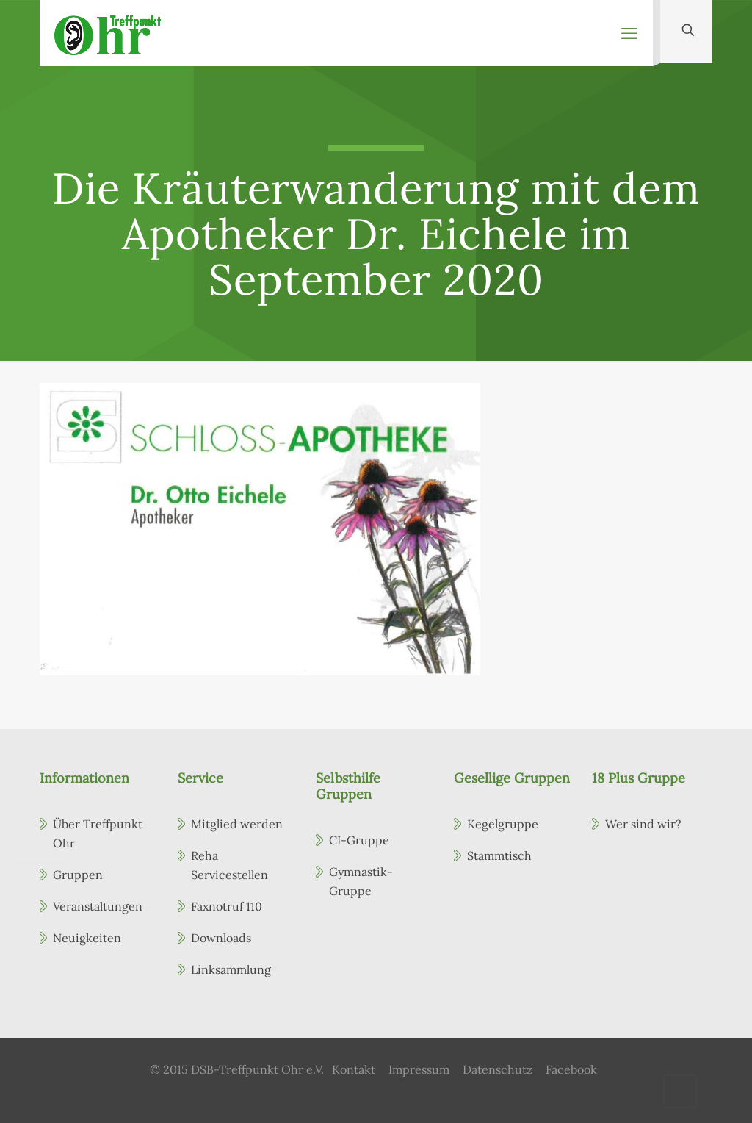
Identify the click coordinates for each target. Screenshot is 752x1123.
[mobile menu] (629, 33)
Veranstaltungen (97, 906)
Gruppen (78, 874)
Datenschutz (497, 1069)
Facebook (571, 1069)
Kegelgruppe (502, 824)
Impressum (418, 1069)
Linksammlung (231, 969)
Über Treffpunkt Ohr (97, 833)
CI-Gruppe (359, 840)
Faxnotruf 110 (226, 906)
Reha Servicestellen (229, 865)
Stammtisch (499, 855)
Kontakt (353, 1069)
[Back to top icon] (680, 1091)
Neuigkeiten (87, 937)
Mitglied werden (237, 824)
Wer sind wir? (643, 824)
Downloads (221, 937)
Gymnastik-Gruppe (361, 881)
